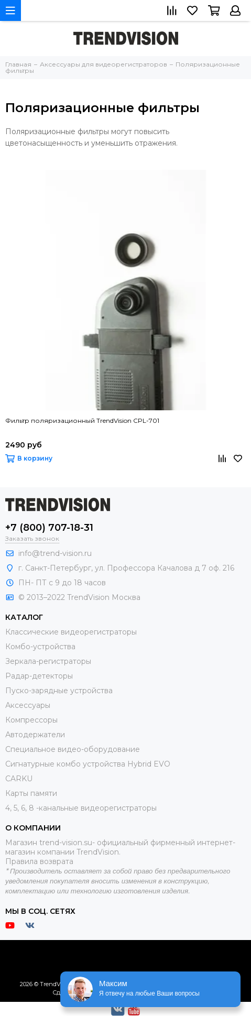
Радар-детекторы (39, 676)
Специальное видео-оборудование (72, 749)
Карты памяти (31, 793)
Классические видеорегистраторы (71, 632)
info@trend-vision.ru (55, 553)
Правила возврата (39, 861)
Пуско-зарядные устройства (59, 690)
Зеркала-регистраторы (48, 661)
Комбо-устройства (40, 646)
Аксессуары (27, 705)
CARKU (18, 778)
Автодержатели (35, 734)
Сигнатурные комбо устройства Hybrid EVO (87, 764)
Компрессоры (31, 720)
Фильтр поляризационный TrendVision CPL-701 (82, 420)
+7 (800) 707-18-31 (49, 527)
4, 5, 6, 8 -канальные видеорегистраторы (81, 808)
